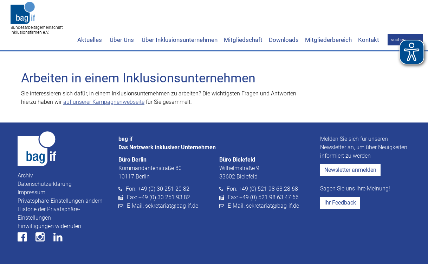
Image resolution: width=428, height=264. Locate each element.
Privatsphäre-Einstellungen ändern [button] (60, 200)
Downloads (284, 39)
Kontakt (368, 39)
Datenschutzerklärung (45, 184)
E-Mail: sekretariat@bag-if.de (162, 205)
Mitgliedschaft (243, 39)
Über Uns (121, 39)
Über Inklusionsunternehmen (179, 39)
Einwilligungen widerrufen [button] (49, 226)
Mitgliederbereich (328, 39)
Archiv (25, 175)
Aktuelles (89, 39)
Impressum (31, 192)
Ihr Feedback (340, 202)
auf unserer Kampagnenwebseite (103, 102)
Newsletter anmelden (350, 169)
